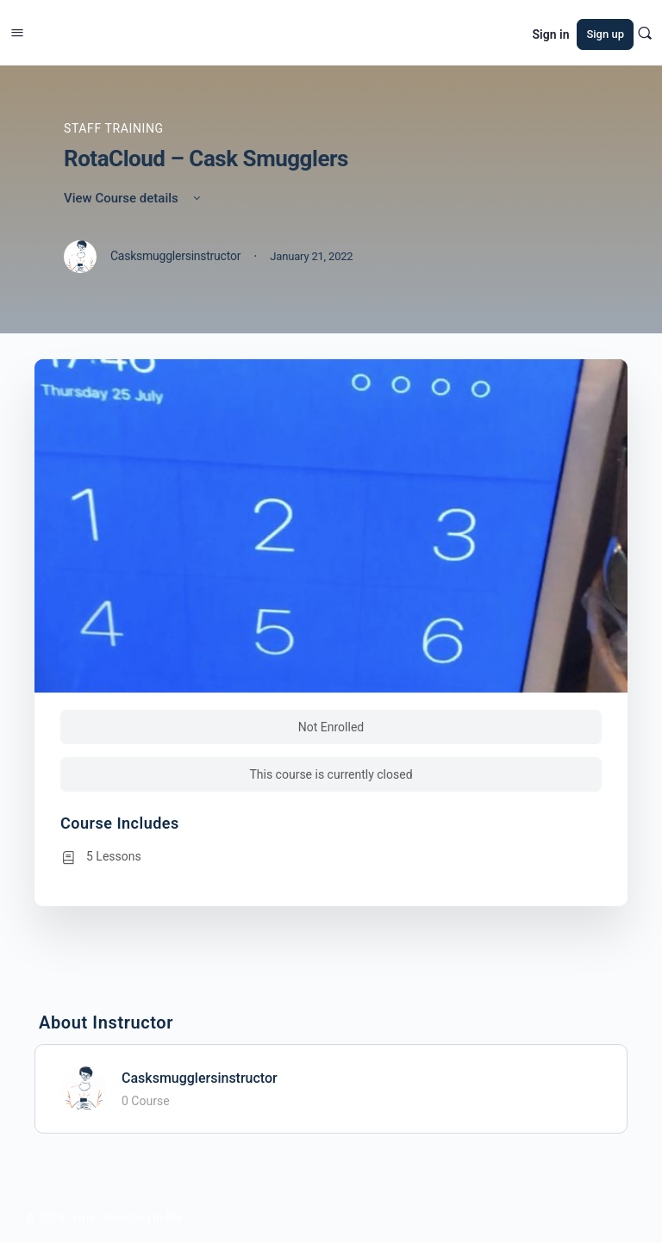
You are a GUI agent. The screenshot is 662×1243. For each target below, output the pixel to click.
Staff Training (114, 128)
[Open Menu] (17, 31)
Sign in (551, 34)
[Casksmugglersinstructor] (83, 1087)
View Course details (133, 198)
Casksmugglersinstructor (200, 1078)
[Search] (644, 32)
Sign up (605, 34)
